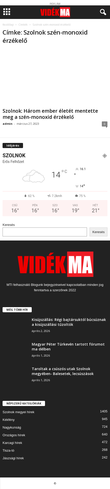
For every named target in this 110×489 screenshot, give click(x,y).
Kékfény (9, 420)
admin (8, 124)
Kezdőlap (8, 24)
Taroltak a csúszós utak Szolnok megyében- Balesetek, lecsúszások (63, 371)
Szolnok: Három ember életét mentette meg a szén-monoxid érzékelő (50, 114)
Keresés (9, 225)
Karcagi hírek (12, 443)
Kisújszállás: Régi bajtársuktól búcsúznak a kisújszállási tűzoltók (69, 322)
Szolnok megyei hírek (18, 412)
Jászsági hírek (13, 458)
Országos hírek (14, 435)
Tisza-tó (8, 450)
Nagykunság (12, 427)
